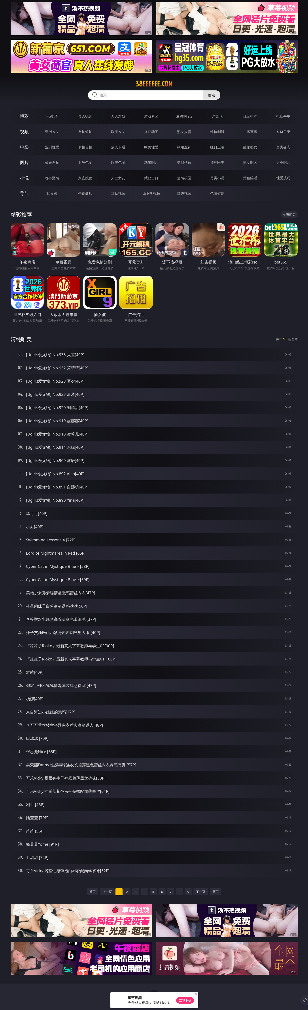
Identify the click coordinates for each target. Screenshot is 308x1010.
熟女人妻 (184, 131)
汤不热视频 (151, 193)
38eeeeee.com (154, 83)
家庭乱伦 (85, 178)
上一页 (107, 892)
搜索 (211, 95)
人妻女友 (118, 178)
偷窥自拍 (52, 162)
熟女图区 (250, 162)
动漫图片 (151, 162)
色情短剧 (217, 193)
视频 (24, 132)
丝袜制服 (217, 131)
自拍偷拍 (85, 131)
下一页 (200, 892)
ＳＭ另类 (283, 131)
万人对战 (118, 116)
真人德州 (85, 116)
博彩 (24, 116)
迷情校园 (184, 178)
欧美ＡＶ (118, 131)
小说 (24, 178)
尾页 (215, 892)
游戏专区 (151, 116)
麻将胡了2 (184, 116)
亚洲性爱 (52, 147)
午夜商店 (85, 193)
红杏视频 (184, 193)
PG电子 (52, 116)
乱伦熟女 (250, 147)
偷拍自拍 (85, 147)
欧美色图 (118, 162)
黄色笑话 (250, 178)
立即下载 (185, 1000)
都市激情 (52, 178)
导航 (24, 193)
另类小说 (217, 178)
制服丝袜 (184, 147)
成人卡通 (118, 147)
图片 (24, 162)
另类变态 (283, 147)
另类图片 (283, 162)
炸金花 (217, 116)
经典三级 (217, 147)
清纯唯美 (217, 162)
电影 (24, 147)
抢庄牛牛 (283, 116)
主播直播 (250, 131)
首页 (92, 892)
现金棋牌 (250, 116)
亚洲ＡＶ (52, 131)
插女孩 (52, 193)
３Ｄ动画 (151, 131)
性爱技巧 (283, 178)
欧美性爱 (151, 147)
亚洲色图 (85, 162)
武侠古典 (151, 178)
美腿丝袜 (184, 162)
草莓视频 (118, 193)
